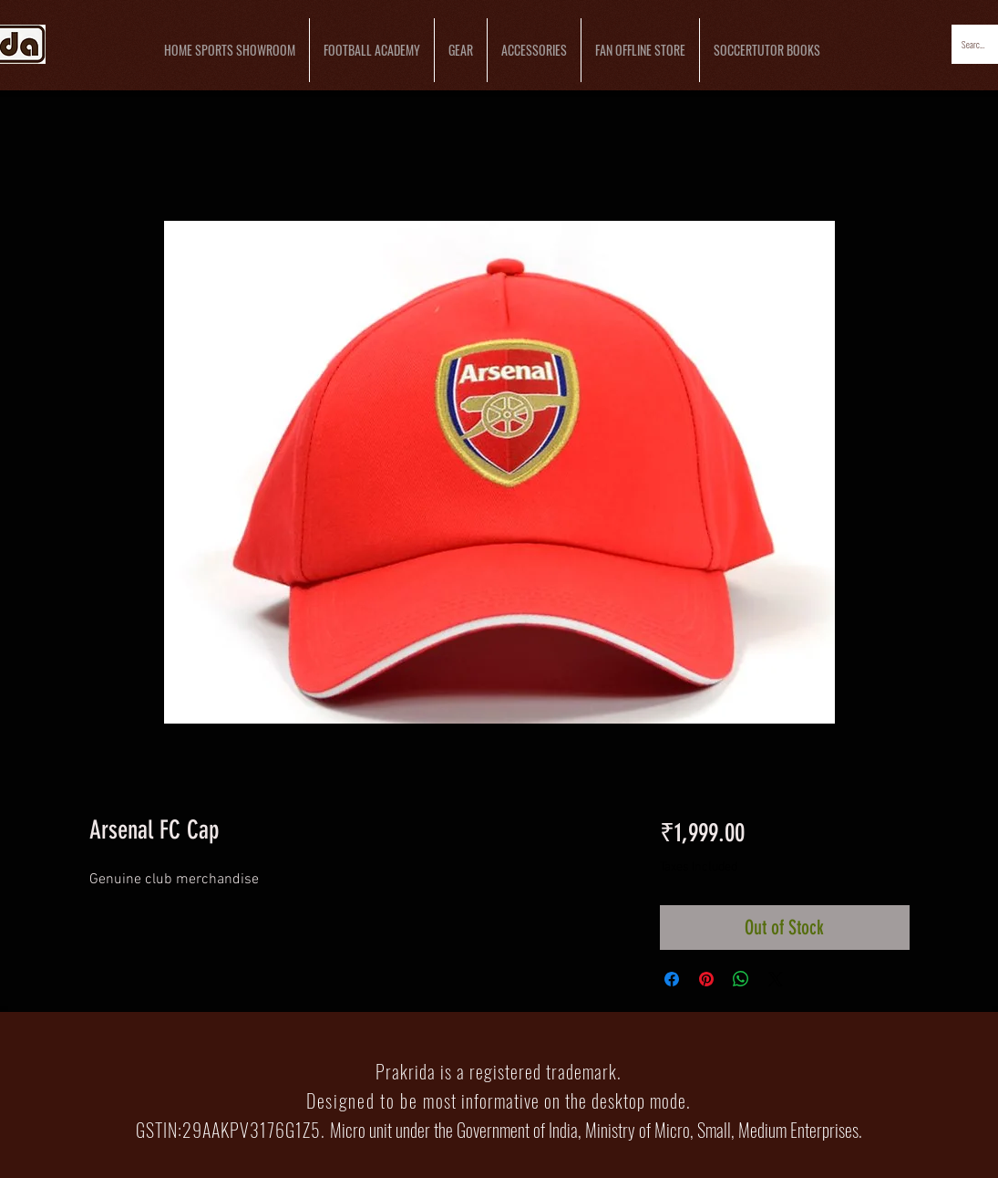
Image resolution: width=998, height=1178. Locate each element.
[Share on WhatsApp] (741, 979)
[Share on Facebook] (672, 979)
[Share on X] (776, 979)
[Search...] (974, 44)
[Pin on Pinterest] (706, 979)
